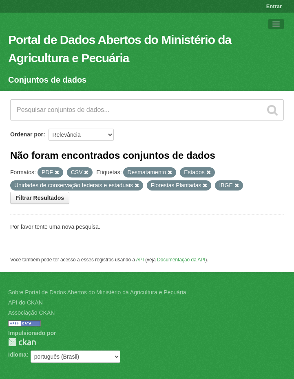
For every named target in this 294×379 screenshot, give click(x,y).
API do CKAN (25, 302)
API (140, 260)
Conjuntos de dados (47, 79)
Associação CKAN (31, 312)
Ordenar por (26, 134)
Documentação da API (181, 260)
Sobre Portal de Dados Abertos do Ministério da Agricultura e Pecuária (97, 292)
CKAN (22, 342)
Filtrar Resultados (39, 198)
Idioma (17, 354)
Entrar (274, 6)
